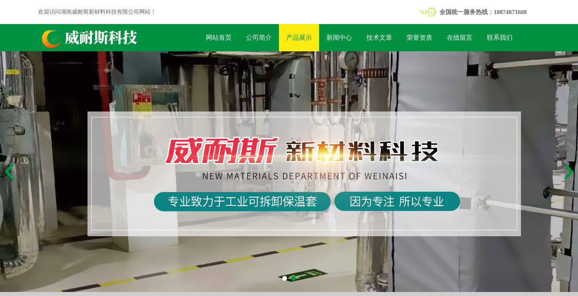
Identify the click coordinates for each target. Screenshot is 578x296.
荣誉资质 (419, 37)
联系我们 (500, 37)
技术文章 (379, 37)
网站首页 (219, 37)
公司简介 (259, 37)
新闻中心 (339, 37)
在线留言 (459, 37)
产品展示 (299, 37)
